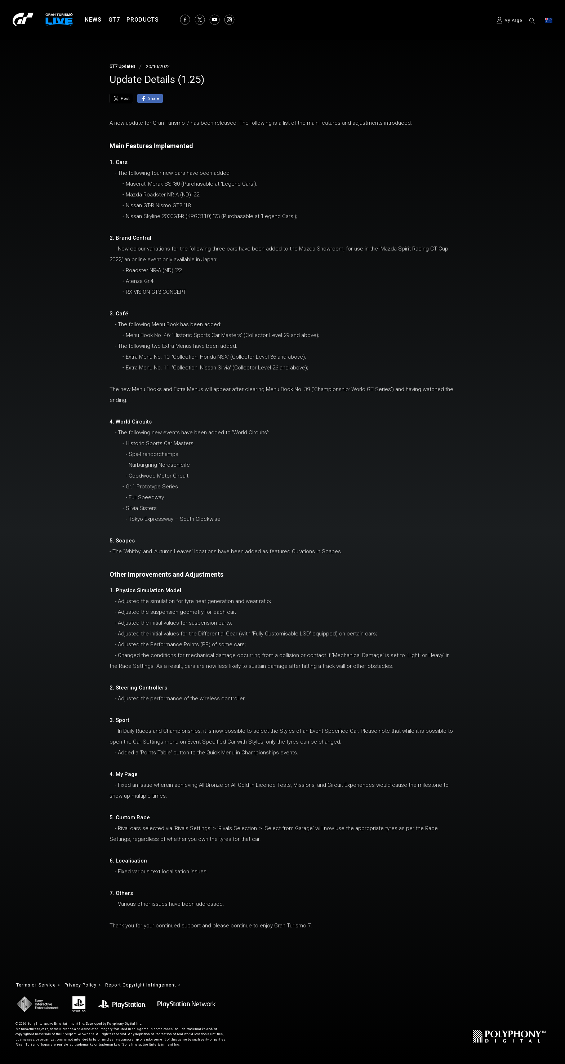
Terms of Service (38, 985)
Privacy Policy (88, 985)
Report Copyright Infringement (155, 985)
